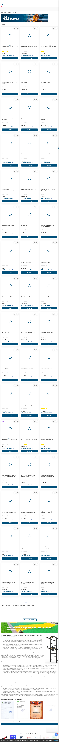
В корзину (10, 58)
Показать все (29, 599)
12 (31, 602)
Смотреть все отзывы (29, 724)
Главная (2, 9)
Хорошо (56, 740)
